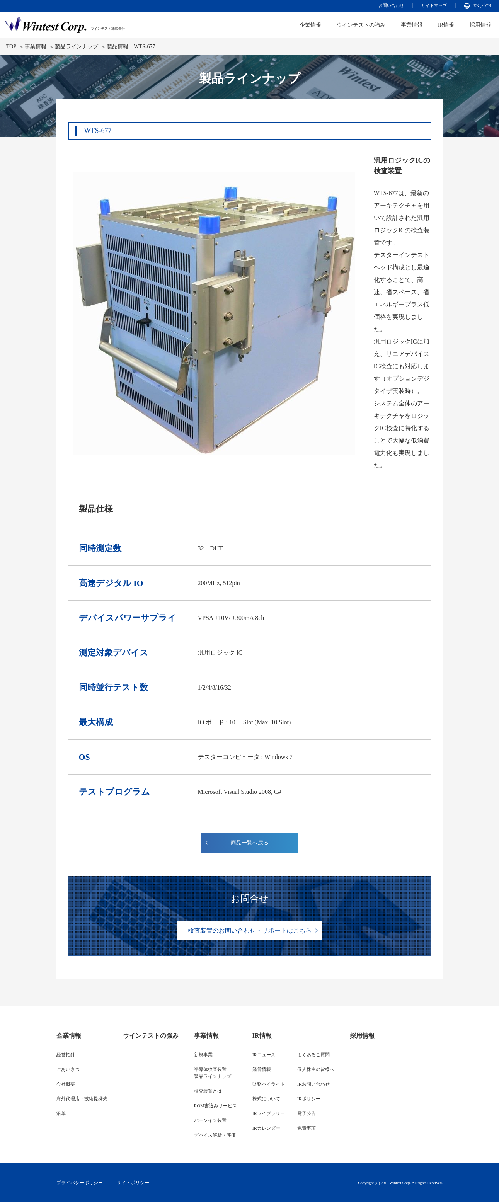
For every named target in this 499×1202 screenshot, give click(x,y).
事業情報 (411, 25)
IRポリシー (308, 1099)
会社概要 (65, 1084)
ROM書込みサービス (215, 1105)
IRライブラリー (268, 1113)
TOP (11, 46)
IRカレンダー (266, 1128)
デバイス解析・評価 (215, 1135)
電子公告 (306, 1113)
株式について (266, 1099)
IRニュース (264, 1054)
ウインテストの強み (361, 25)
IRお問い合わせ (313, 1084)
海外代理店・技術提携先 (81, 1099)
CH (488, 5)
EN (476, 5)
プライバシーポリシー (79, 1182)
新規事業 (203, 1054)
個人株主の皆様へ (315, 1069)
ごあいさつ (68, 1069)
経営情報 (261, 1069)
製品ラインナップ (76, 46)
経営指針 (65, 1054)
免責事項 (306, 1128)
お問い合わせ (391, 5)
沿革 (61, 1113)
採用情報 (480, 25)
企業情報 (68, 1035)
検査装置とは (208, 1091)
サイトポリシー (133, 1182)
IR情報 (446, 25)
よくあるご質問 (313, 1054)
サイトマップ (434, 5)
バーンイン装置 (210, 1120)
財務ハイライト (268, 1084)
